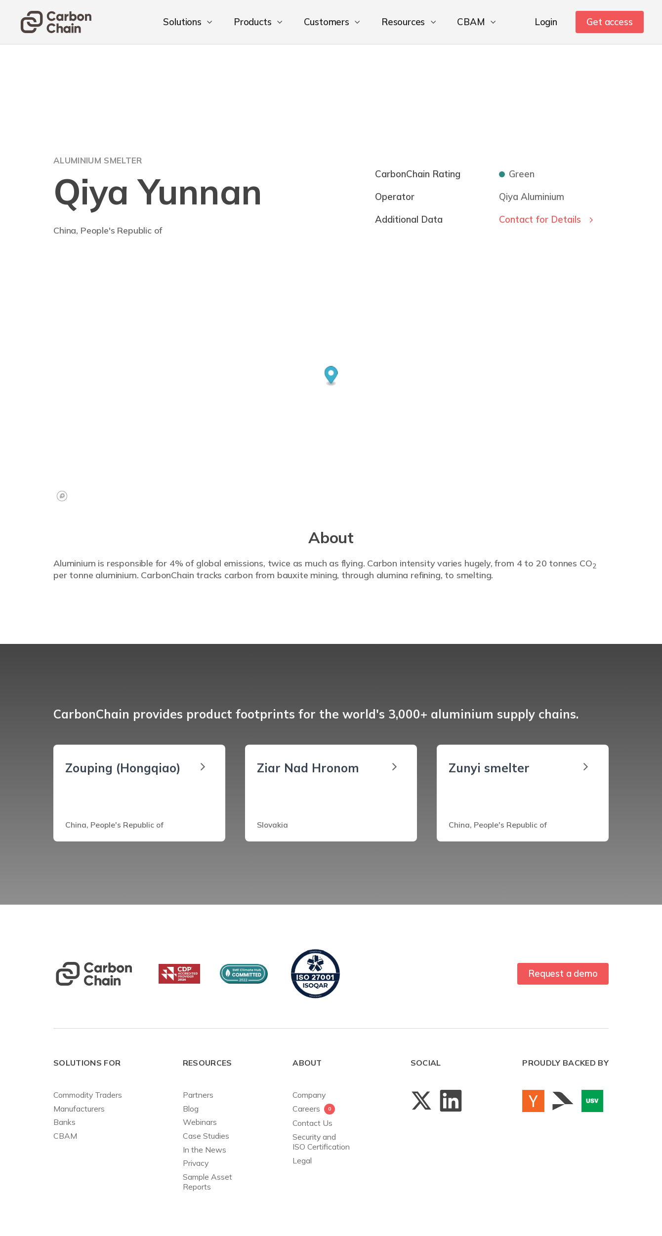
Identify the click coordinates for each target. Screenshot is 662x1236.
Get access (609, 22)
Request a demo (562, 973)
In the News (204, 1150)
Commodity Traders (87, 1095)
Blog (191, 1109)
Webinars (200, 1122)
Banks (64, 1122)
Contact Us (312, 1123)
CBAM (65, 1136)
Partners (198, 1095)
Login (546, 22)
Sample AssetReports (207, 1182)
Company (309, 1095)
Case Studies (206, 1136)
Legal (302, 1160)
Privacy (195, 1163)
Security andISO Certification (321, 1142)
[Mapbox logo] (62, 496)
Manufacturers (79, 1109)
